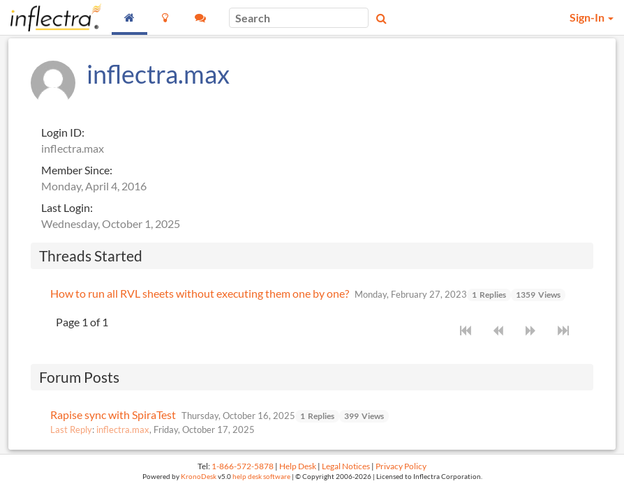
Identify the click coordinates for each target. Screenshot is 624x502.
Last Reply (71, 429)
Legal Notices (346, 466)
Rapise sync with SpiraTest (113, 414)
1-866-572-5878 (242, 466)
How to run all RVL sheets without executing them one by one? (199, 293)
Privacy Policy (401, 466)
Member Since (75, 169)
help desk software (261, 476)
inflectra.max (122, 429)
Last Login (65, 207)
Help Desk (297, 466)
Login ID (61, 132)
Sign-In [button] (592, 17)
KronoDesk (198, 476)
